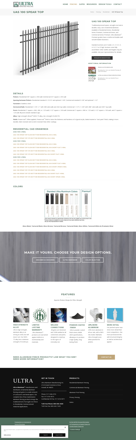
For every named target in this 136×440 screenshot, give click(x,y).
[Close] (65, 427)
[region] (34, 431)
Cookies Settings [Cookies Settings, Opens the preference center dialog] (7, 434)
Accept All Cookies (59, 434)
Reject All (46, 434)
